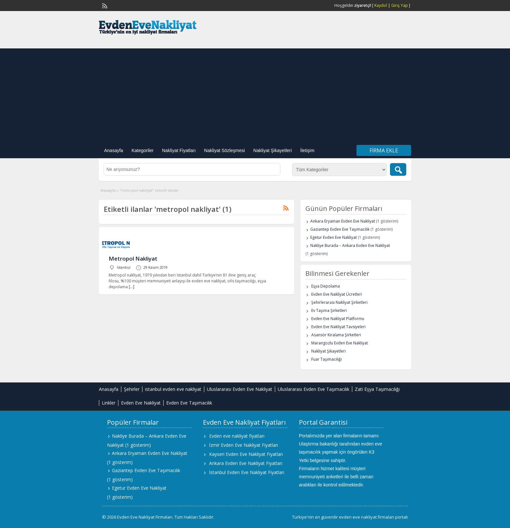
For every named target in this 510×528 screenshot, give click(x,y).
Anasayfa (113, 150)
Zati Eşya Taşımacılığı (377, 389)
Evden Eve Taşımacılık (189, 403)
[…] (131, 287)
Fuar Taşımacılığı (326, 359)
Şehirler (132, 389)
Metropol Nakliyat (133, 258)
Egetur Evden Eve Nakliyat (333, 237)
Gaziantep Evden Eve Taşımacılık (339, 229)
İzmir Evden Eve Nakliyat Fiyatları (243, 445)
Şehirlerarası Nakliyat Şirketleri (339, 302)
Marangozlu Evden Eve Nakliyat (339, 343)
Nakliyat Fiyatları (178, 150)
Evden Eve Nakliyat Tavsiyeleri (338, 326)
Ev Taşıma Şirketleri (329, 310)
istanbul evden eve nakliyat (173, 389)
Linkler (108, 403)
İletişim (307, 150)
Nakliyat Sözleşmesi (224, 150)
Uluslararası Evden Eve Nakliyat (239, 389)
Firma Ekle (383, 150)
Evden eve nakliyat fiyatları (236, 436)
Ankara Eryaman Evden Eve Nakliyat (342, 221)
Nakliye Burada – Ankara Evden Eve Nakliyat (350, 245)
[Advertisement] (255, 93)
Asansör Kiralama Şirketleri (336, 335)
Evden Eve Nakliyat (141, 403)
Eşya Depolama (325, 286)
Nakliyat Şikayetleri (272, 150)
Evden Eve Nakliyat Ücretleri (336, 294)
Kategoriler (142, 150)
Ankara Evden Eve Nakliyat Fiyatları (245, 463)
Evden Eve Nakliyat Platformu (337, 318)
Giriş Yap (399, 5)
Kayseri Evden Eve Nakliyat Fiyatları (246, 454)
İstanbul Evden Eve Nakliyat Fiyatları (246, 472)
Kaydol (380, 5)
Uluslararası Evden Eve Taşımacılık (313, 389)
